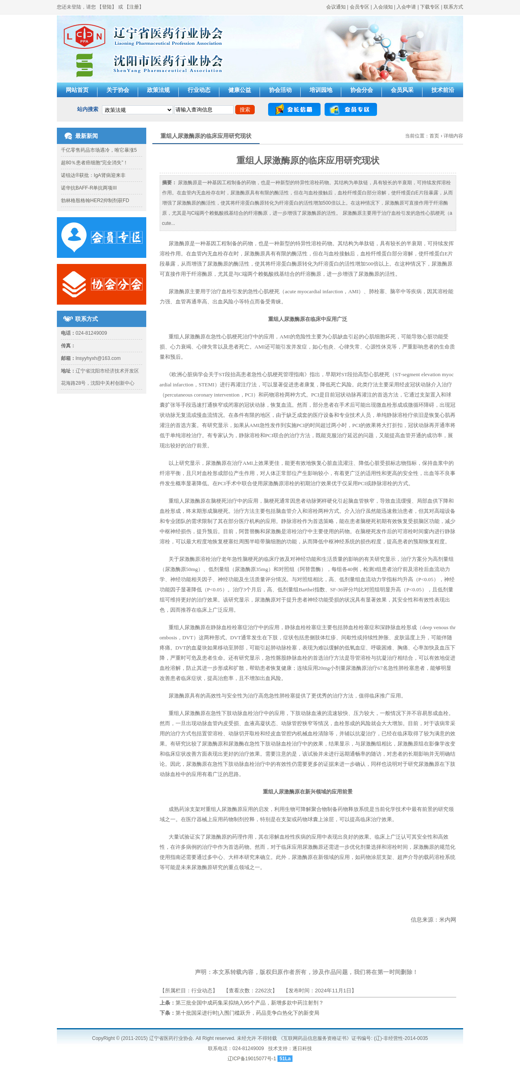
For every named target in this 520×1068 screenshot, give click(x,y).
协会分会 (361, 90)
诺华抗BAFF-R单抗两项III (89, 188)
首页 (434, 136)
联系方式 (453, 7)
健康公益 (239, 90)
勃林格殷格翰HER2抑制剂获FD (95, 200)
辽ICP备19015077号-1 (252, 1058)
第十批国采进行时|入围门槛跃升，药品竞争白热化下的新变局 (247, 1013)
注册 (134, 7)
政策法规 (158, 90)
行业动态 (199, 90)
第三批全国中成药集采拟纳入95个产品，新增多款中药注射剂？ (250, 1003)
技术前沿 (442, 90)
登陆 (107, 7)
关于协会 (117, 90)
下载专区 (430, 7)
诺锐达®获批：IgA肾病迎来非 (93, 175)
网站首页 (77, 90)
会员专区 (359, 7)
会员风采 (402, 90)
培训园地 (321, 90)
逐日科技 (302, 1048)
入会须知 (383, 7)
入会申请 (406, 7)
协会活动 (280, 90)
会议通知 (336, 7)
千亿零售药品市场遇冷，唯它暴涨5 (99, 150)
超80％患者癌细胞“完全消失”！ (94, 163)
